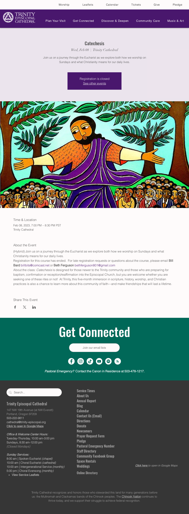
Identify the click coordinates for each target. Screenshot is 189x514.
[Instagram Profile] (80, 361)
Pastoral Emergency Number (96, 445)
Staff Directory (86, 450)
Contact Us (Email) (89, 415)
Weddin (82, 466)
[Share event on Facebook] (15, 307)
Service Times (86, 390)
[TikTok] (90, 361)
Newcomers (84, 430)
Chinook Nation (131, 496)
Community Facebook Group (95, 456)
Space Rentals (86, 461)
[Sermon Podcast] (117, 361)
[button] (54, 21)
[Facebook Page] (71, 361)
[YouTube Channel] (99, 361)
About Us (83, 395)
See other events (94, 83)
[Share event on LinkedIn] (34, 307)
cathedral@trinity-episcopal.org (26, 422)
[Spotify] (108, 361)
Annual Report (86, 400)
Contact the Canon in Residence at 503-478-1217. (94, 371)
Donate (81, 425)
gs (88, 466)
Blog (80, 405)
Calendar (83, 410)
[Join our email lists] (94, 347)
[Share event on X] (24, 307)
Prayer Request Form (91, 435)
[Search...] (34, 392)
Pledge (81, 440)
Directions (83, 420)
